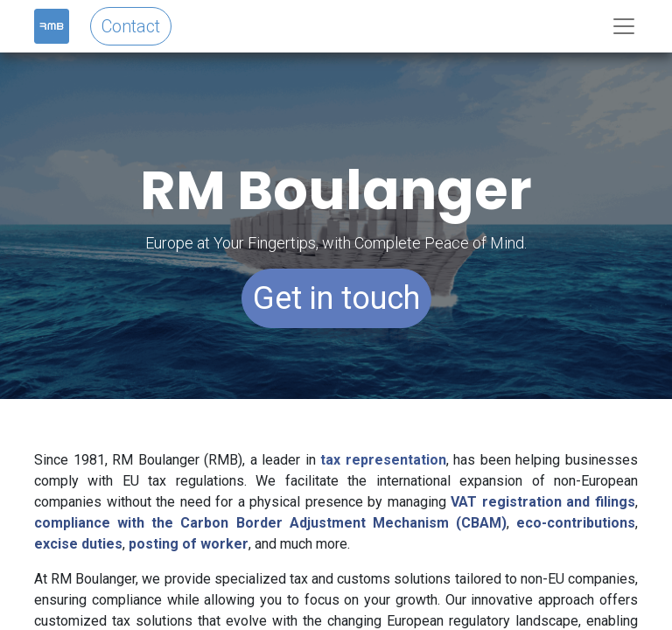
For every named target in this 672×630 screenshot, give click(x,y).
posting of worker (188, 544)
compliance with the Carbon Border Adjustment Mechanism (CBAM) (270, 522)
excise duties (78, 544)
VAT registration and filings (543, 502)
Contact (131, 26)
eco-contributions (575, 522)
